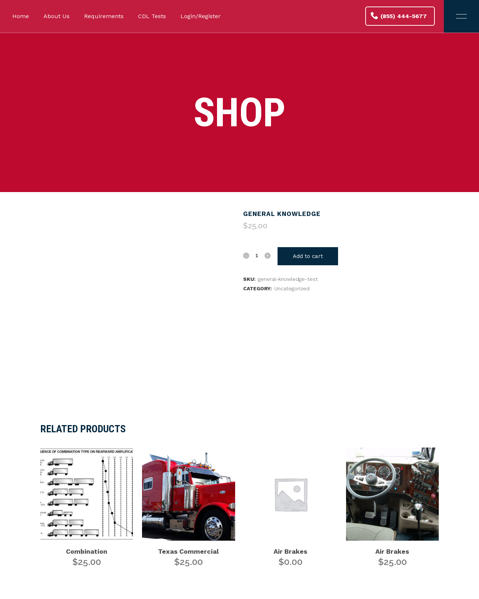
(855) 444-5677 (399, 16)
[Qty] (257, 255)
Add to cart (308, 256)
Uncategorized (291, 288)
